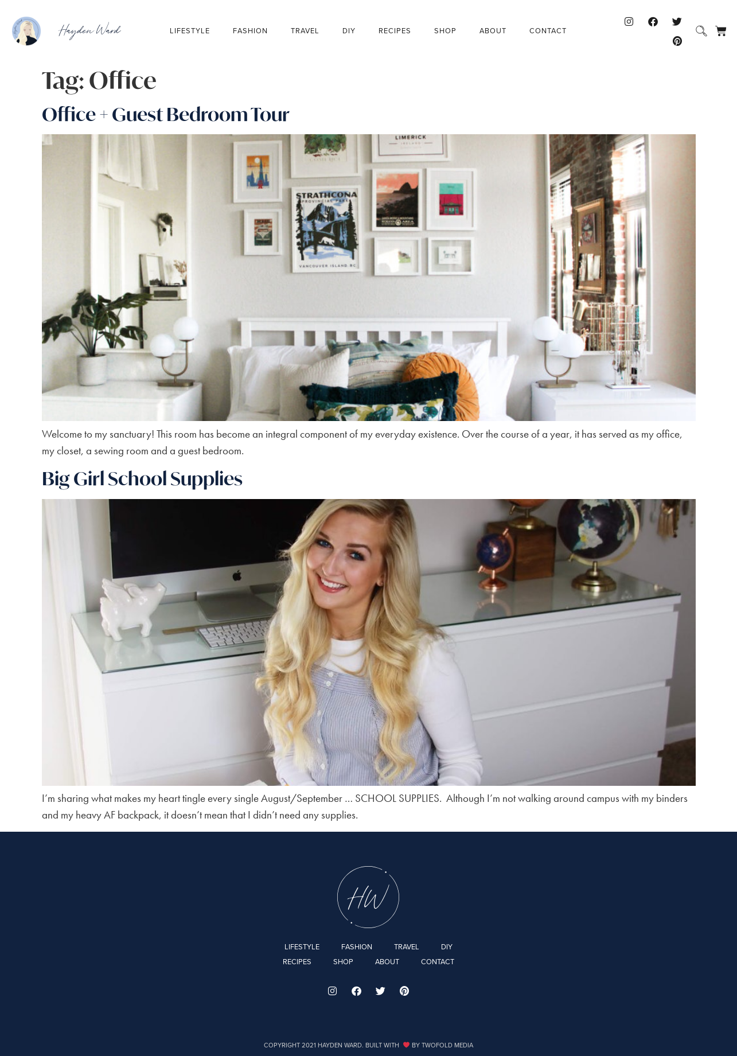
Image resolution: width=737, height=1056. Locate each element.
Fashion (250, 30)
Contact (548, 30)
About (492, 30)
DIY (349, 30)
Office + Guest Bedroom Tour (166, 114)
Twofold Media (447, 1045)
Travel (305, 30)
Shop (445, 30)
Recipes (395, 30)
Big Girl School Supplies (142, 478)
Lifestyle (190, 30)
